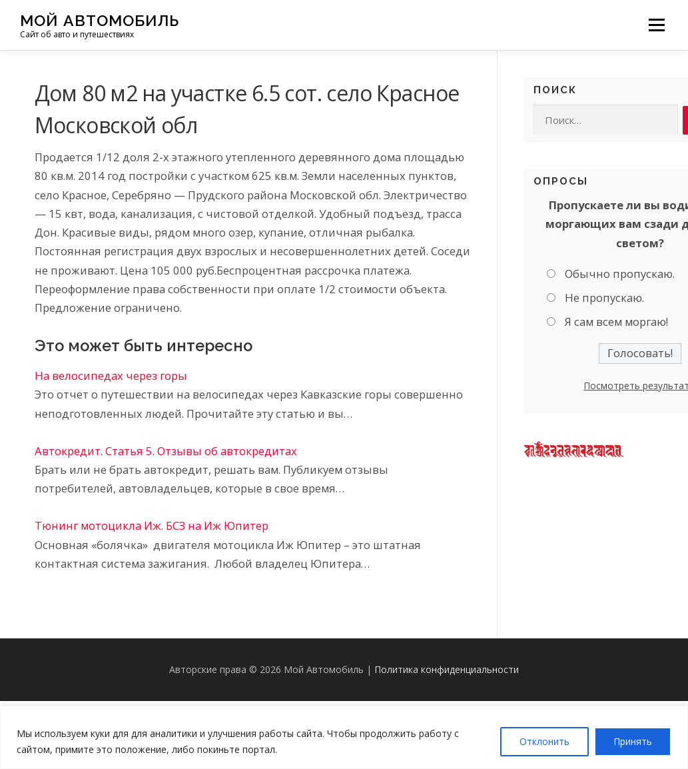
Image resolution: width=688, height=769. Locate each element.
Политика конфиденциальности (446, 669)
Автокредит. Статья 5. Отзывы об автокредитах (166, 450)
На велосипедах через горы (111, 375)
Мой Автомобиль (99, 20)
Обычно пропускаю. (620, 273)
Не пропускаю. (604, 298)
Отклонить (544, 741)
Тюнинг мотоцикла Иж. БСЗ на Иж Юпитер (151, 525)
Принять (632, 741)
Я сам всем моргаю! (616, 322)
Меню (656, 25)
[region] (344, 737)
